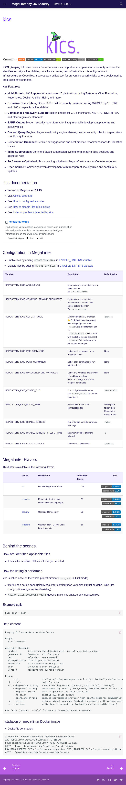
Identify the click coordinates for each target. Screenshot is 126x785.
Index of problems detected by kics (33, 212)
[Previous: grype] (12, 768)
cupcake (26, 499)
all (23, 486)
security (25, 512)
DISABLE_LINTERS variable (76, 265)
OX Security (25, 779)
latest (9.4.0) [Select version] (61, 4)
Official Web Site (22, 195)
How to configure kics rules (28, 201)
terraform (26, 524)
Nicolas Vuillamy (41, 779)
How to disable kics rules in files (31, 207)
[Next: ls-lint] (114, 768)
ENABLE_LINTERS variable (75, 260)
